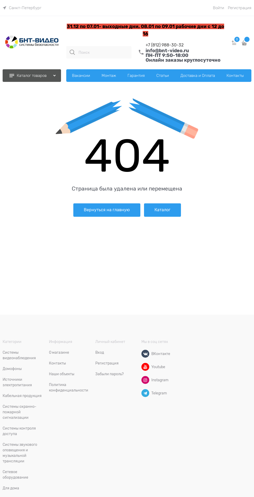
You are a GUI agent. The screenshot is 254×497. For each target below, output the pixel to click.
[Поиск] (72, 52)
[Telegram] (145, 393)
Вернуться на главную (107, 210)
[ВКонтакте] (145, 354)
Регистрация (239, 8)
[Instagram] (145, 380)
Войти (218, 8)
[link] (22, 8)
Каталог (162, 210)
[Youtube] (145, 367)
